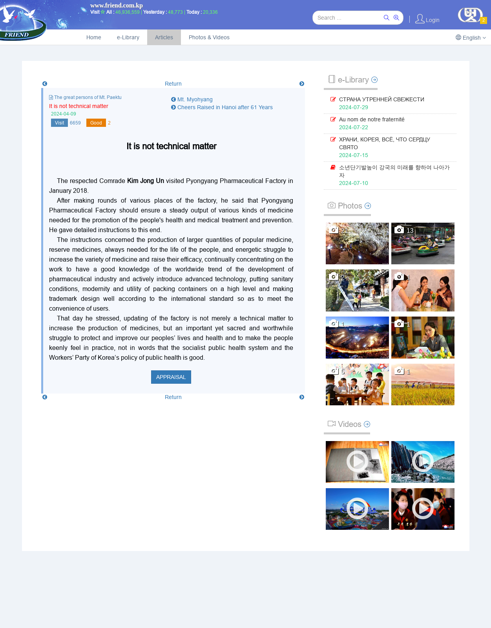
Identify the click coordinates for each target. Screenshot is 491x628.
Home (93, 37)
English (471, 38)
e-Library (128, 37)
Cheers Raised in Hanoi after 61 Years (222, 107)
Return (173, 84)
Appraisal (171, 377)
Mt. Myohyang (192, 99)
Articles (164, 37)
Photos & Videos (209, 37)
